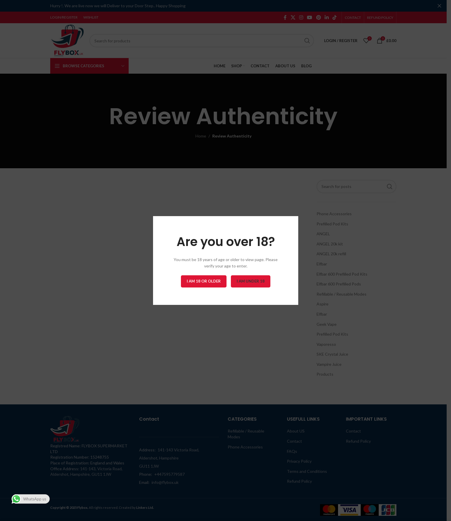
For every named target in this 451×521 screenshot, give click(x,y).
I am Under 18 (251, 281)
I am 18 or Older (204, 281)
